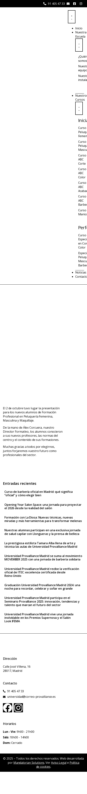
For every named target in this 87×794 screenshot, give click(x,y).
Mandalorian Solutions (28, 763)
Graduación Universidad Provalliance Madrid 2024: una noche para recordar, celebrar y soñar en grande (42, 587)
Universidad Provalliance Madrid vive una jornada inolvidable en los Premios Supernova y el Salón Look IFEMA (38, 617)
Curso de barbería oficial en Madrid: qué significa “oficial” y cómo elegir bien (38, 493)
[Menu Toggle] (71, 16)
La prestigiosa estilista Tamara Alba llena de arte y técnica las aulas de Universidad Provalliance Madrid (40, 545)
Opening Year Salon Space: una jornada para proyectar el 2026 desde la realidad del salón (42, 506)
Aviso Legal (58, 763)
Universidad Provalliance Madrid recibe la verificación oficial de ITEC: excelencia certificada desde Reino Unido (41, 572)
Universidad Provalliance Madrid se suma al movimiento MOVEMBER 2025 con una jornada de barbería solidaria (43, 557)
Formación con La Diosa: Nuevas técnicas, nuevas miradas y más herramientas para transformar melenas (43, 519)
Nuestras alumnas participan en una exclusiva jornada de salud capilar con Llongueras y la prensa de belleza (42, 532)
